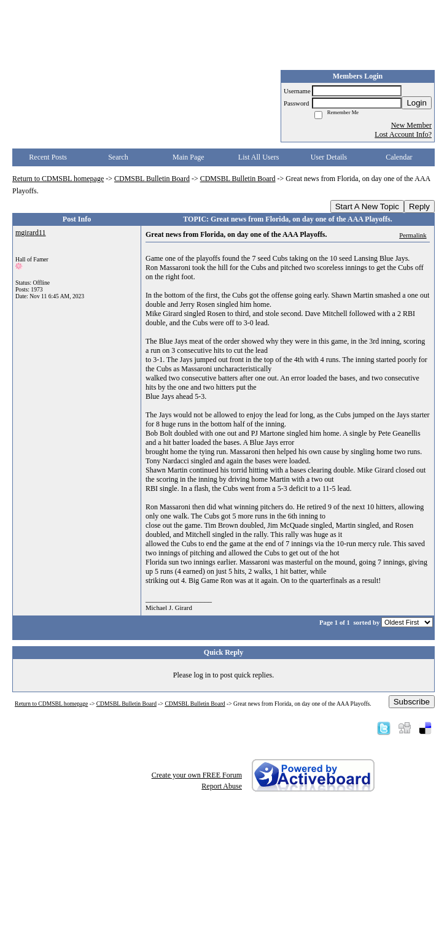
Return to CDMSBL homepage (58, 178)
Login (416, 102)
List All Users (258, 157)
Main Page (188, 157)
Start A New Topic (367, 206)
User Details (329, 157)
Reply (419, 206)
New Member (411, 125)
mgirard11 (30, 232)
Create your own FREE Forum (197, 775)
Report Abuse (221, 786)
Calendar (399, 157)
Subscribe (412, 701)
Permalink (412, 235)
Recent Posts (48, 157)
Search (118, 157)
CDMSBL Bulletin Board (152, 178)
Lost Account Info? (403, 134)
